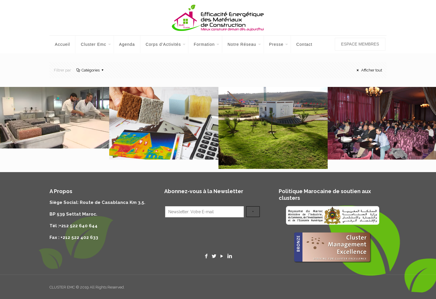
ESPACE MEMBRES (360, 44)
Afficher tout (368, 70)
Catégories (90, 70)
